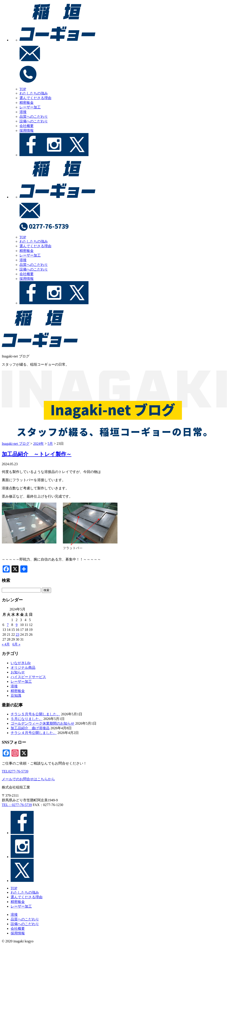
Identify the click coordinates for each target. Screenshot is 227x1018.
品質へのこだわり (33, 116)
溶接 (23, 112)
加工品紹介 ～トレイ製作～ (36, 454)
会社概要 (26, 126)
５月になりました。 (26, 719)
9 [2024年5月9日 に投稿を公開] (16, 625)
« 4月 (6, 644)
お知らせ (18, 672)
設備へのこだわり (33, 121)
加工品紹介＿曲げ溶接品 (30, 728)
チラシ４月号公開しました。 (34, 733)
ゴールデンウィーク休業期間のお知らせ (42, 723)
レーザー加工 (30, 107)
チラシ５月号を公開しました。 (35, 714)
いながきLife (21, 663)
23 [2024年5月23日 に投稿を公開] (17, 634)
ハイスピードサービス (28, 677)
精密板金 (26, 102)
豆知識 (16, 695)
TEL (15, 771)
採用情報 (26, 130)
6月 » (16, 644)
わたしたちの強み (33, 93)
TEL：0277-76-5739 (17, 805)
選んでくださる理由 (35, 98)
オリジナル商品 (23, 667)
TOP (22, 89)
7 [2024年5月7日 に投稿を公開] (8, 625)
